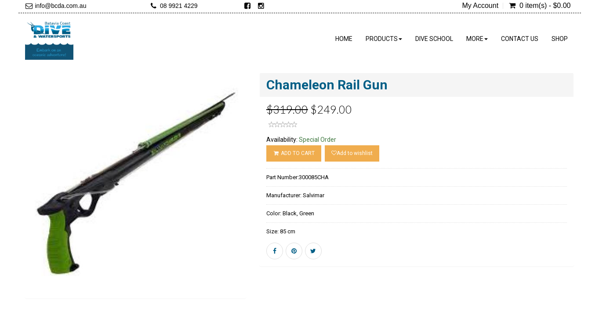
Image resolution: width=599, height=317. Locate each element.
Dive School (434, 38)
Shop (560, 38)
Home (343, 38)
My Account (480, 6)
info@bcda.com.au (61, 5)
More (477, 38)
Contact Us (519, 38)
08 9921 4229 (179, 5)
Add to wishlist (352, 153)
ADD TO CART (294, 153)
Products (384, 38)
